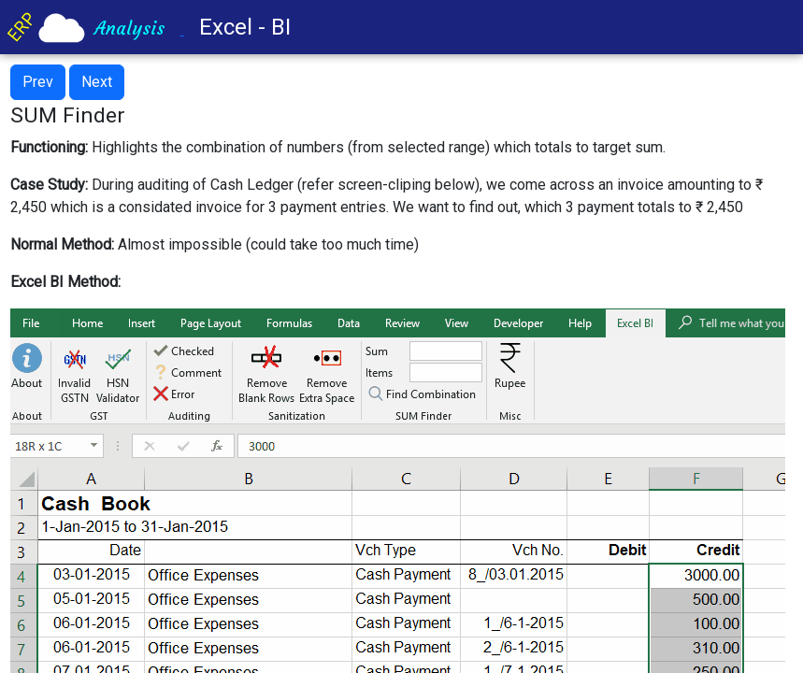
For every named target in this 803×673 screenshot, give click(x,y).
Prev (37, 82)
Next (96, 82)
